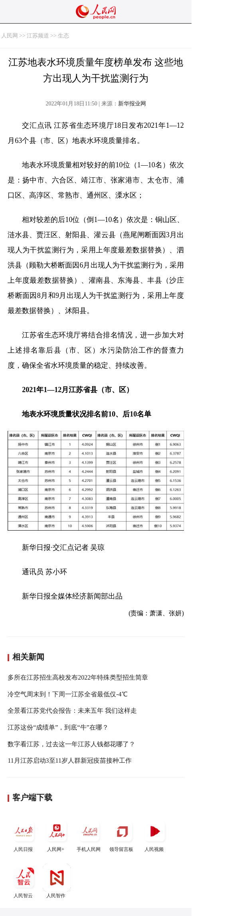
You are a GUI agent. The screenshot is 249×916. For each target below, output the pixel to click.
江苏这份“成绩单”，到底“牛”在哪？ (58, 727)
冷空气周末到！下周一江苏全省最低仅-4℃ (67, 694)
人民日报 (24, 834)
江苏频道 (38, 36)
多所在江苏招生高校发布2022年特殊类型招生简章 (78, 677)
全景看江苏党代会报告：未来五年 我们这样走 (72, 710)
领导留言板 (122, 834)
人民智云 (24, 881)
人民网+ (57, 834)
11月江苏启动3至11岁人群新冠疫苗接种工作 (70, 760)
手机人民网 (89, 834)
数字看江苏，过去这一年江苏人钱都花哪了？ (71, 744)
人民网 (9, 36)
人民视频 (155, 834)
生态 (63, 36)
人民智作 (57, 881)
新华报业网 (132, 104)
